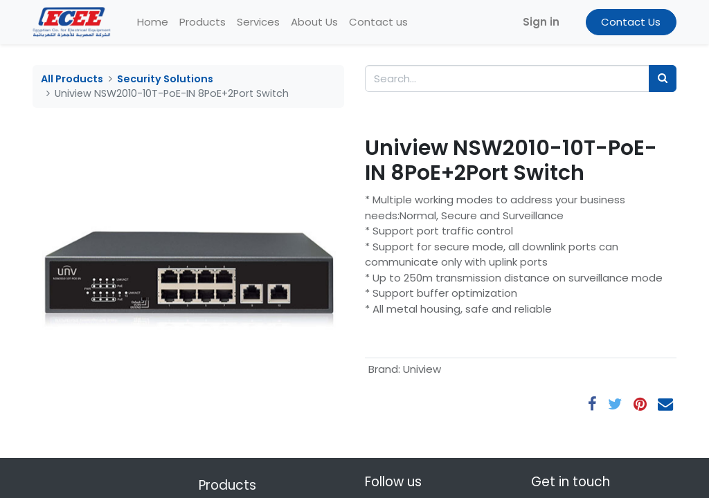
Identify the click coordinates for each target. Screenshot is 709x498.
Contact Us (631, 22)
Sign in (541, 22)
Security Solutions (165, 79)
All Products (72, 79)
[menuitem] (153, 22)
